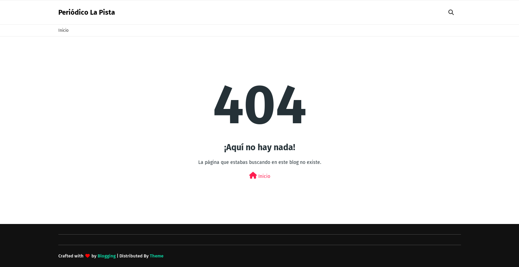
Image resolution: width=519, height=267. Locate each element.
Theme (156, 255)
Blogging (107, 255)
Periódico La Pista (86, 12)
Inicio (63, 30)
